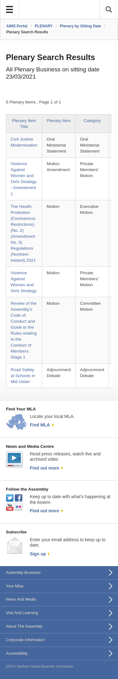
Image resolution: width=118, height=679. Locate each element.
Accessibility (17, 653)
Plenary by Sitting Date (80, 26)
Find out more (44, 467)
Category (92, 120)
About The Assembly (24, 626)
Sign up (38, 553)
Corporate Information (25, 639)
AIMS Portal (16, 26)
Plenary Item (59, 120)
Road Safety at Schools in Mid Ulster (23, 375)
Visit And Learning (22, 612)
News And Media (21, 599)
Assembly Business (23, 572)
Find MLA (40, 424)
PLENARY (44, 26)
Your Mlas (15, 586)
